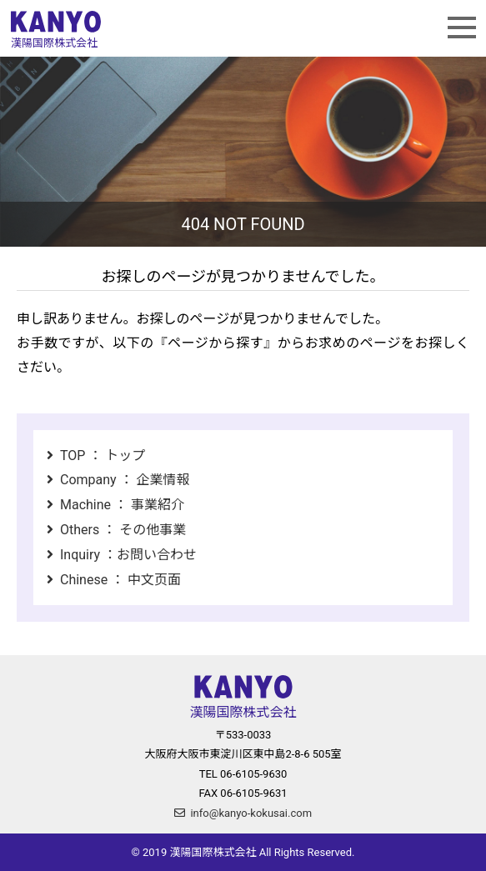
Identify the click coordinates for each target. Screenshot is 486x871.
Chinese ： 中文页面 (120, 580)
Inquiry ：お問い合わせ (128, 555)
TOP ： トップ (102, 455)
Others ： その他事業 (123, 530)
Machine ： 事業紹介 (122, 505)
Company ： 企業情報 (125, 480)
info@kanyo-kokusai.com (251, 813)
